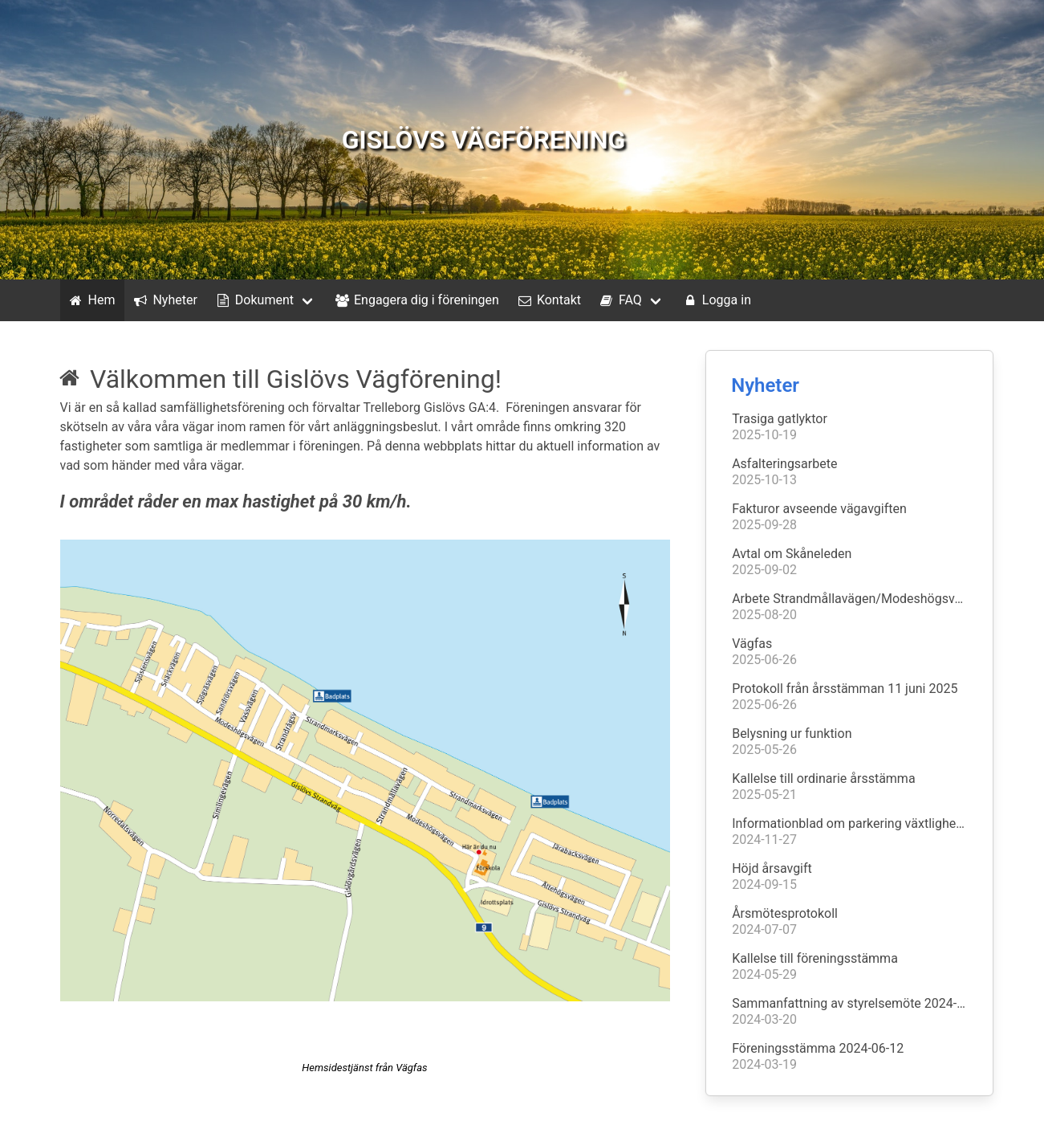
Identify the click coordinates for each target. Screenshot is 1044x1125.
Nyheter (164, 300)
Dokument (253, 300)
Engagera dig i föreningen (415, 300)
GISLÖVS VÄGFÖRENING (484, 139)
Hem (91, 300)
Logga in (715, 300)
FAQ (619, 300)
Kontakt (548, 300)
